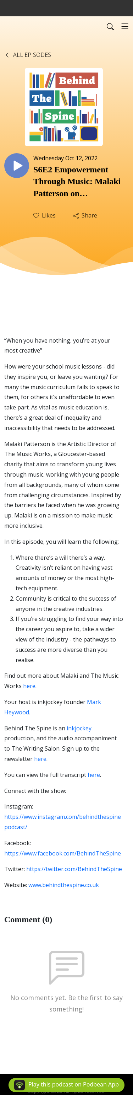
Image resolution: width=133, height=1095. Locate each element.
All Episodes (27, 55)
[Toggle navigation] (125, 26)
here (94, 775)
